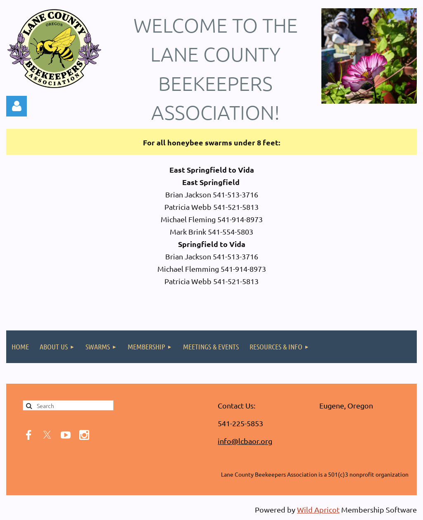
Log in (16, 106)
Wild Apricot (318, 509)
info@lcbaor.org (245, 441)
